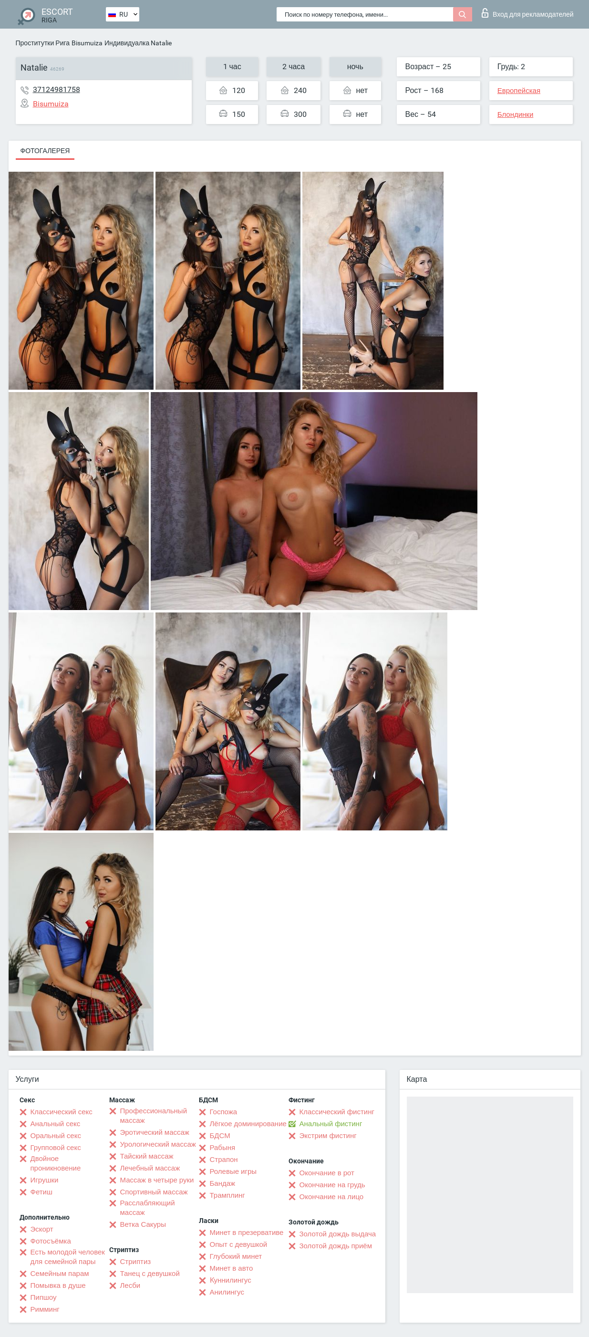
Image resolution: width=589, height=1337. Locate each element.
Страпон (224, 1159)
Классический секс (62, 1112)
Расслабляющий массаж (147, 1208)
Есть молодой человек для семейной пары (68, 1257)
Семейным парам (60, 1273)
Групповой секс (56, 1147)
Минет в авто (231, 1268)
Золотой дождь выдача (338, 1234)
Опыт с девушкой (239, 1244)
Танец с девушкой (150, 1273)
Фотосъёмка (51, 1241)
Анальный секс (56, 1123)
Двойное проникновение (56, 1163)
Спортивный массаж (154, 1192)
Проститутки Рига (43, 43)
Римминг (45, 1309)
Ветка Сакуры (143, 1224)
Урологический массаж (158, 1144)
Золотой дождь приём (336, 1246)
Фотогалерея (45, 151)
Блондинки (515, 114)
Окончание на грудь (332, 1185)
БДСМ (220, 1135)
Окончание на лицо (332, 1196)
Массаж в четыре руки (157, 1180)
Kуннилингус (230, 1280)
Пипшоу (44, 1297)
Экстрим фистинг (328, 1135)
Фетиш (42, 1192)
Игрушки (45, 1180)
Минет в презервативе (247, 1232)
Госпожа (224, 1112)
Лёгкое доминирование (248, 1123)
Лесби (130, 1285)
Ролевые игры (233, 1171)
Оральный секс (56, 1135)
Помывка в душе (58, 1285)
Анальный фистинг (331, 1123)
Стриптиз (135, 1261)
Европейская (518, 90)
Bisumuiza (87, 43)
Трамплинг (227, 1195)
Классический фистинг (337, 1112)
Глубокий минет (236, 1256)
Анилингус (227, 1292)
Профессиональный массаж (153, 1116)
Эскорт (42, 1229)
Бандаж (223, 1183)
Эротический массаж (154, 1132)
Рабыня (223, 1147)
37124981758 (56, 89)
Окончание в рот (327, 1173)
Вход (528, 13)
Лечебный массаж (150, 1168)
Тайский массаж (147, 1156)
